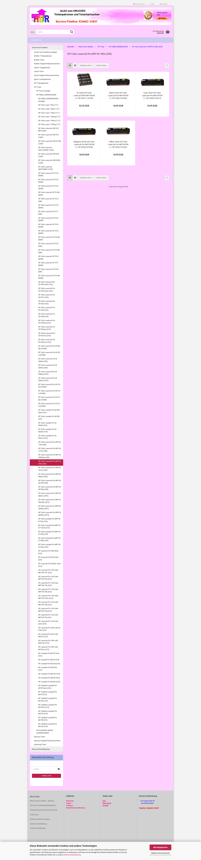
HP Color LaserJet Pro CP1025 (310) (46, 315)
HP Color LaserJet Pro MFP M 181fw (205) (49, 469)
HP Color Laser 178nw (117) (49, 113)
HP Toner (37, 87)
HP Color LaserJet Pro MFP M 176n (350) (49, 443)
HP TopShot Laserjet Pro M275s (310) (47, 712)
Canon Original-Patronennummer (46, 75)
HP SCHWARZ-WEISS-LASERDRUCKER (44, 731)
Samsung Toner (40, 744)
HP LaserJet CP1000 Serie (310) (48, 552)
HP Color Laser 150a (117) (48, 105)
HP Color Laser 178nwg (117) (49, 117)
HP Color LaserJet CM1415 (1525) (48, 136)
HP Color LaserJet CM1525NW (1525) (45, 168)
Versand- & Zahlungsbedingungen (43, 805)
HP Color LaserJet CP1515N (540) (49, 251)
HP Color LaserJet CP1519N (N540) (49, 277)
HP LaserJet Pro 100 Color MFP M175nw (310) (48, 597)
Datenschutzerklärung (72, 855)
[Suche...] (33, 31)
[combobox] (86, 65)
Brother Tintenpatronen (43, 56)
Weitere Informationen (160, 853)
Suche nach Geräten (40, 47)
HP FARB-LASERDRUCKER (46, 95)
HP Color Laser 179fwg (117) (49, 124)
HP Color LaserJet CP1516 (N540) (48, 257)
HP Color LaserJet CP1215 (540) (48, 200)
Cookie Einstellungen (38, 828)
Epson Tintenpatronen (42, 79)
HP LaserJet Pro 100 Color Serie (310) (48, 622)
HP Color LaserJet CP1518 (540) (48, 270)
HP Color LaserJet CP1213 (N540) (48, 181)
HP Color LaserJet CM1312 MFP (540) (48, 129)
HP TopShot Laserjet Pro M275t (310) (47, 719)
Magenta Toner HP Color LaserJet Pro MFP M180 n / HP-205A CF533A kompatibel (84, 144)
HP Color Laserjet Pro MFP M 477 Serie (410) (49, 526)
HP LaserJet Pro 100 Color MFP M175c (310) (48, 571)
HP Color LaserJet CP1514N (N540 (49, 238)
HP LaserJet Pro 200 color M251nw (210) (48, 641)
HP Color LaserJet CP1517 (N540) (48, 264)
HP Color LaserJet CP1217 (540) (48, 212)
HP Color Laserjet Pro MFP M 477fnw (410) (49, 545)
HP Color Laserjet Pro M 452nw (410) (47, 437)
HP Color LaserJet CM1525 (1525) (48, 155)
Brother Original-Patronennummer (47, 64)
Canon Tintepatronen (42, 68)
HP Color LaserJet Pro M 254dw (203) (47, 360)
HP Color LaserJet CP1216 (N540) (48, 206)
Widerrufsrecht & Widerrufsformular (43, 810)
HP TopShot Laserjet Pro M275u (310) (47, 725)
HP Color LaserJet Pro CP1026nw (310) (46, 328)
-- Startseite (35, 40)
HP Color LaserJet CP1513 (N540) (48, 225)
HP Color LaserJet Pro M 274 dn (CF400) (49, 385)
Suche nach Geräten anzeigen (45, 52)
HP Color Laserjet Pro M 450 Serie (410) (49, 411)
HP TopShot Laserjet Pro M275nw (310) (47, 706)
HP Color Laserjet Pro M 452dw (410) (47, 430)
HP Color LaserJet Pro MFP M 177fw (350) (49, 449)
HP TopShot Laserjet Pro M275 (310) (47, 693)
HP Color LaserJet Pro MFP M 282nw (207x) (49, 494)
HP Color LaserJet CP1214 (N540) (48, 187)
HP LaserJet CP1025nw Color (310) (49, 565)
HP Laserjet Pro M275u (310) (49, 682)
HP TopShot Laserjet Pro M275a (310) (47, 699)
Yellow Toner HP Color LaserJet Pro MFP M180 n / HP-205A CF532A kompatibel (118, 144)
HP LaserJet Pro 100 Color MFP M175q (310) (48, 609)
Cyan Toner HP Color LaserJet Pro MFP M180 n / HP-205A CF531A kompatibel (152, 96)
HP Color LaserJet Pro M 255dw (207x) (47, 373)
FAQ (104, 801)
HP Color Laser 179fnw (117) (49, 121)
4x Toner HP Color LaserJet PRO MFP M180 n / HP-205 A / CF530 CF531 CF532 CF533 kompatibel (84, 96)
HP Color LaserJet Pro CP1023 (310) (46, 309)
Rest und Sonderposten (41, 749)
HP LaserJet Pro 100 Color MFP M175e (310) (48, 578)
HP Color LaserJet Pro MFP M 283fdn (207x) (49, 507)
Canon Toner (39, 71)
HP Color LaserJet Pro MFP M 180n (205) (49, 462)
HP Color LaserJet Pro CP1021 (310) (46, 296)
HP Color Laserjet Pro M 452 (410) (49, 417)
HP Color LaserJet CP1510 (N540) (48, 219)
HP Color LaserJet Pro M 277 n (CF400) (49, 405)
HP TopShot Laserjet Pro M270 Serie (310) (47, 686)
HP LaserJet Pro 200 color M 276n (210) (49, 629)
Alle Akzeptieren (160, 847)
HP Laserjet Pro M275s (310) (49, 674)
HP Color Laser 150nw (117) (49, 109)
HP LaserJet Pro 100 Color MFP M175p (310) (48, 603)
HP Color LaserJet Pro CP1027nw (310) (46, 334)
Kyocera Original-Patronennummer (47, 741)
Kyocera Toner (39, 737)
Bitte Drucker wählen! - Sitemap (42, 801)
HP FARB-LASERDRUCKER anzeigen (48, 100)
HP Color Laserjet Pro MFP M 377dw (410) (49, 520)
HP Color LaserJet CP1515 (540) (48, 245)
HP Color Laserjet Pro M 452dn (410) (47, 424)
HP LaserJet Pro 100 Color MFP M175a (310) (48, 584)
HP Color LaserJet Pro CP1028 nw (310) (46, 341)
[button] (139, 4)
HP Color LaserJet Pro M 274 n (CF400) (49, 392)
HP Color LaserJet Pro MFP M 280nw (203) (49, 475)
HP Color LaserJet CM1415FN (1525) (49, 142)
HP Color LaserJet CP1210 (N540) (48, 174)
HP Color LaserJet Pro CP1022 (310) (46, 302)
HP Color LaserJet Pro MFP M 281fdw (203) (49, 488)
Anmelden (46, 776)
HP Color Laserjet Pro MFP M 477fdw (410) (49, 539)
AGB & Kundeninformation (40, 819)
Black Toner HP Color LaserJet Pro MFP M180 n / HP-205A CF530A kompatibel (118, 96)
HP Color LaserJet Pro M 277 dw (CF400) (49, 398)
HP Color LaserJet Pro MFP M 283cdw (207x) (49, 501)
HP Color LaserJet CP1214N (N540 (49, 193)
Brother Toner (39, 60)
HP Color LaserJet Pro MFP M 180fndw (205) (49, 456)
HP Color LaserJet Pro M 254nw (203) (47, 366)
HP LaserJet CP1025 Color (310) (48, 558)
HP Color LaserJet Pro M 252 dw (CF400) (49, 347)
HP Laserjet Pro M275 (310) (48, 660)
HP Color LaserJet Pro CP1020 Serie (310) (46, 289)
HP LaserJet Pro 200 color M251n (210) (48, 635)
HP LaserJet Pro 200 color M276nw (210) (48, 648)
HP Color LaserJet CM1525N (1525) (49, 161)
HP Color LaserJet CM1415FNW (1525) (46, 148)
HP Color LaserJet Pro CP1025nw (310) (46, 321)
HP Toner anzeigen (43, 91)
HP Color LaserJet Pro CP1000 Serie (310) (46, 283)
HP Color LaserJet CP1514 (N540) (48, 232)
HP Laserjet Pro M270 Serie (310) (48, 654)
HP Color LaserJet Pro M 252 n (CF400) (49, 353)
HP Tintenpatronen (41, 83)
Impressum (34, 815)
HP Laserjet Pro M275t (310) (49, 678)
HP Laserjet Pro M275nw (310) (47, 668)
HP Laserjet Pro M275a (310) (49, 664)
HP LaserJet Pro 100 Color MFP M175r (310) (48, 616)
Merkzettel (162, 4)
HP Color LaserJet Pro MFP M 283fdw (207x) (49, 513)
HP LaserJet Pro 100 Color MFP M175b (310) (48, 590)
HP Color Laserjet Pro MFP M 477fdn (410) (49, 533)
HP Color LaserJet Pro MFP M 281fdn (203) (49, 481)
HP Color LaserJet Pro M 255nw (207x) (47, 379)
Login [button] (151, 4)
